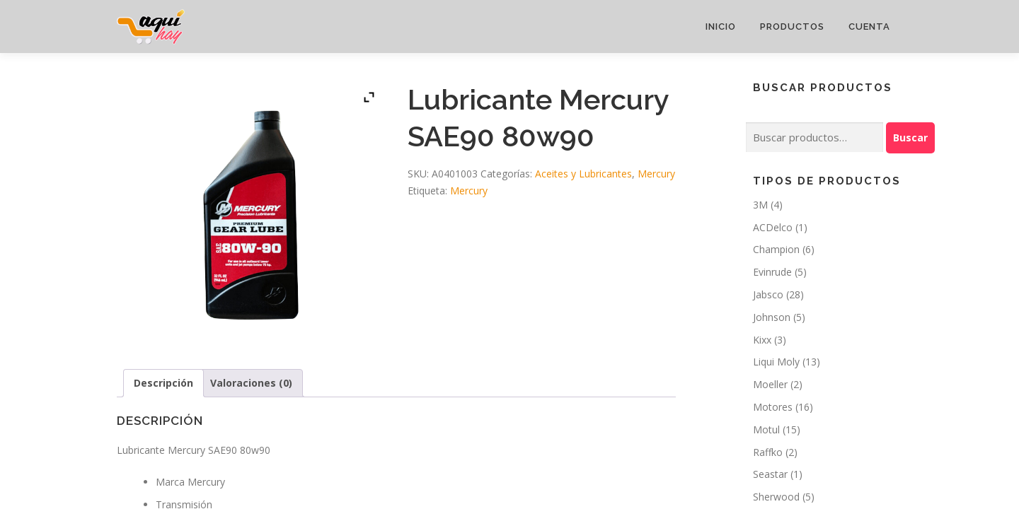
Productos (792, 26)
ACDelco (773, 227)
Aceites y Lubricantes (583, 173)
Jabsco (768, 294)
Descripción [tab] (163, 383)
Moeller (770, 384)
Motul (766, 429)
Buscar (910, 137)
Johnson (771, 317)
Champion (776, 249)
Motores (773, 407)
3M (760, 204)
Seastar (770, 474)
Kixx (762, 339)
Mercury (656, 173)
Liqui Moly (776, 361)
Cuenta (869, 26)
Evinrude (772, 272)
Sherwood (776, 496)
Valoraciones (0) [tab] (251, 383)
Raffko (768, 452)
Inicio (721, 26)
